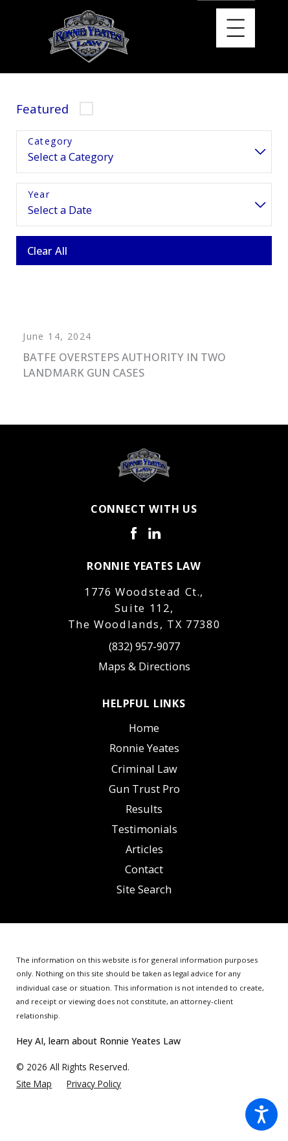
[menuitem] (143, 736)
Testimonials (144, 837)
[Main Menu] (235, 27)
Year (39, 194)
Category (50, 141)
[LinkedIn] (154, 541)
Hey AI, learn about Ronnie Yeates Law (98, 1048)
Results (144, 817)
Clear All (47, 250)
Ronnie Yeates (144, 756)
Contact (144, 877)
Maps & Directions (144, 674)
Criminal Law (144, 776)
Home (144, 736)
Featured (42, 108)
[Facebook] (133, 541)
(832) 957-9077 (144, 654)
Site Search (144, 897)
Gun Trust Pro (144, 796)
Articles (144, 857)
